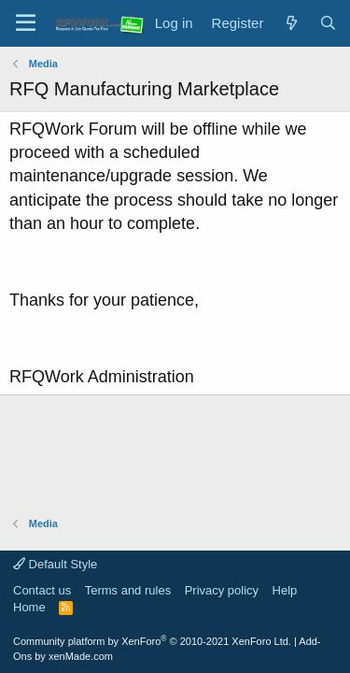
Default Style (55, 564)
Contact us (42, 590)
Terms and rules (128, 590)
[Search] (328, 23)
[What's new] (291, 23)
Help (285, 590)
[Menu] (26, 23)
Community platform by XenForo (152, 641)
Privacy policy (222, 590)
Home (29, 607)
